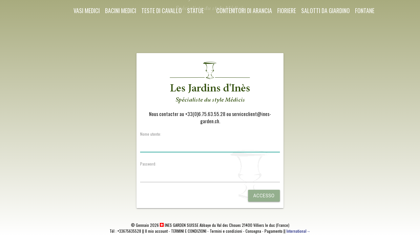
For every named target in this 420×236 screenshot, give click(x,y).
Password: (148, 164)
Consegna (253, 231)
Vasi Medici (87, 10)
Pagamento (273, 231)
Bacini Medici (120, 10)
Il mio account (156, 231)
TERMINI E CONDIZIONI (188, 231)
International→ (298, 231)
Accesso (264, 195)
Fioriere (286, 10)
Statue (195, 10)
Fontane (364, 10)
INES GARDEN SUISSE (179, 225)
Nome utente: (150, 134)
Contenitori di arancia (244, 10)
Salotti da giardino (325, 10)
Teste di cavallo (161, 10)
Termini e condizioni (226, 231)
